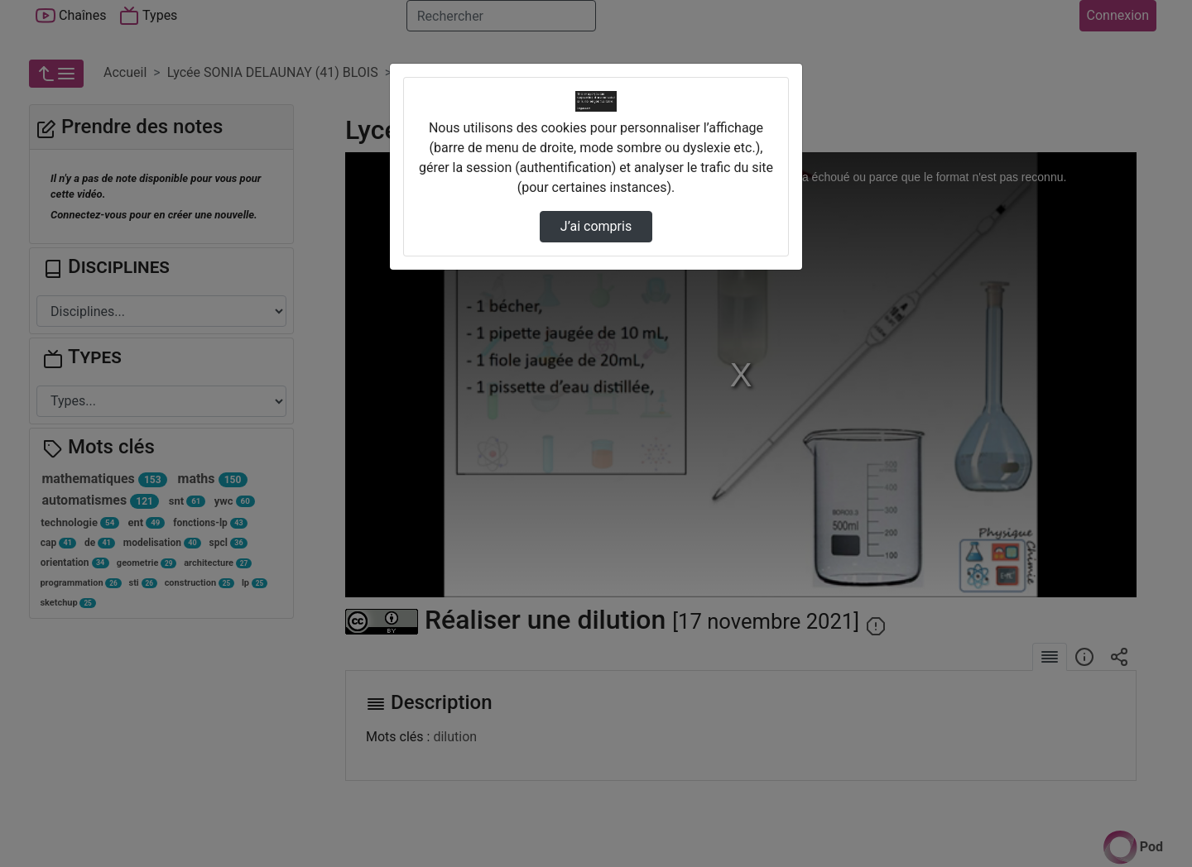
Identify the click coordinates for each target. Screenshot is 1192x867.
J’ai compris (596, 226)
